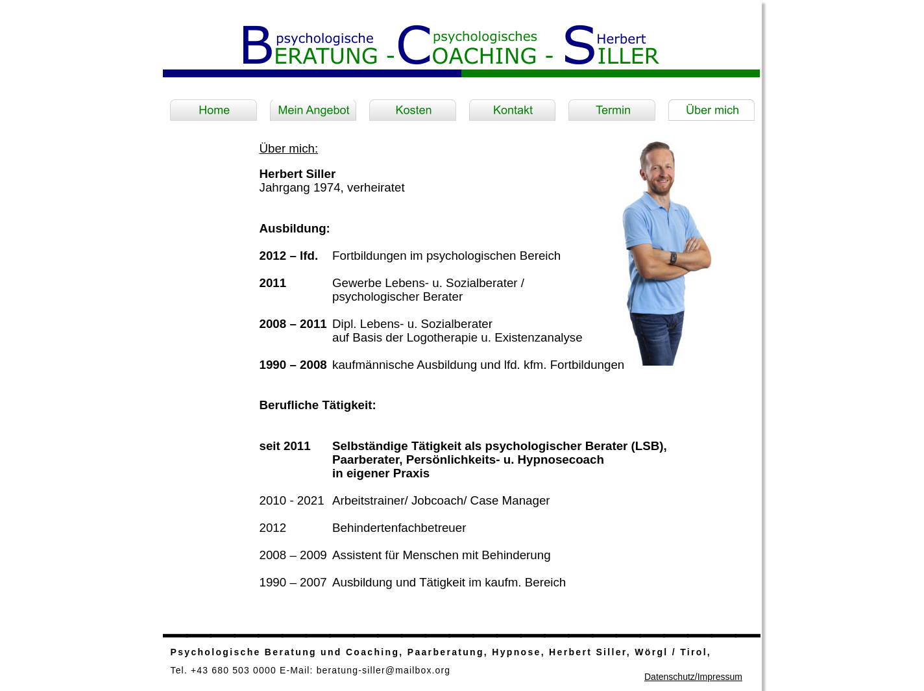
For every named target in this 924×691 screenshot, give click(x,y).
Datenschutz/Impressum (693, 677)
